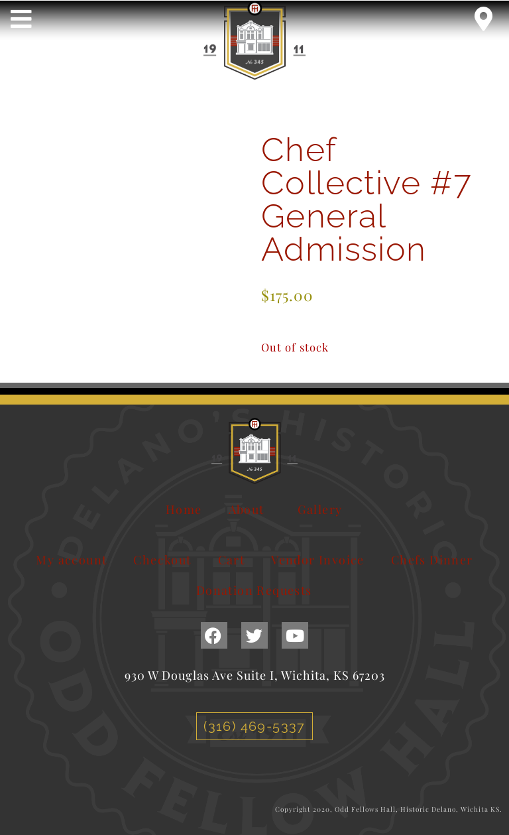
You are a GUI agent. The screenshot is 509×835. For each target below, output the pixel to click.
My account (71, 560)
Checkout (162, 560)
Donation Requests (254, 590)
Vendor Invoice (318, 560)
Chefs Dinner (432, 560)
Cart (231, 560)
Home (184, 509)
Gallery (320, 509)
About (250, 509)
